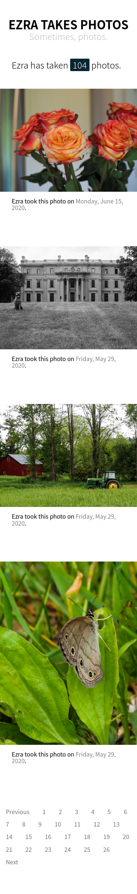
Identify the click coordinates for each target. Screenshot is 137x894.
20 (126, 836)
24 (67, 849)
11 (77, 824)
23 (48, 849)
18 (87, 836)
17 (67, 836)
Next (12, 861)
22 (28, 849)
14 (9, 836)
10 (57, 824)
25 (87, 849)
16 (48, 836)
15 (28, 836)
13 (116, 824)
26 (106, 849)
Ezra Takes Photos (68, 24)
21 (9, 849)
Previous (18, 811)
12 (97, 824)
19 (106, 836)
